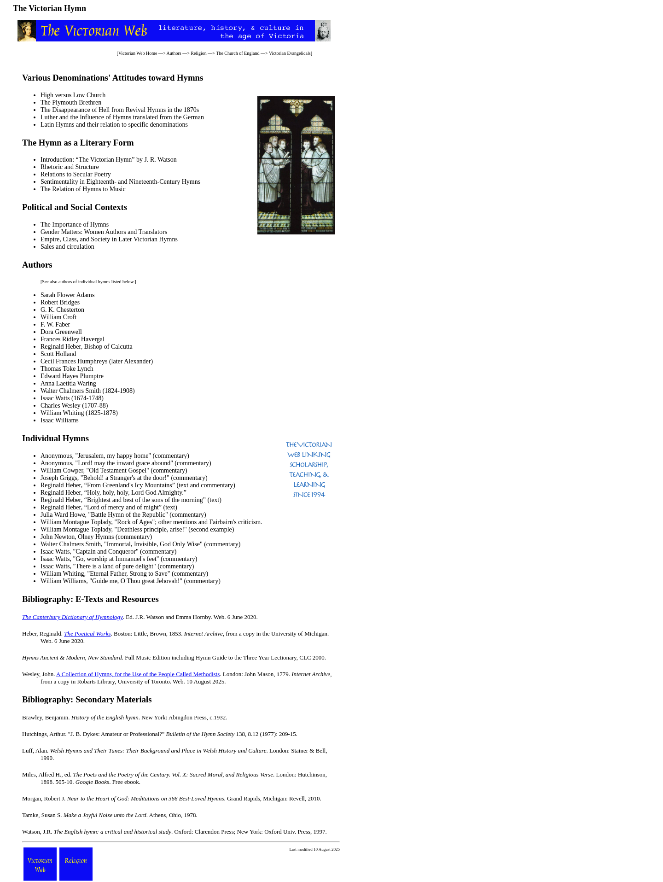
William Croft (58, 317)
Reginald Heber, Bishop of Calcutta (87, 346)
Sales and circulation (67, 246)
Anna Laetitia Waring (68, 383)
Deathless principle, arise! (150, 529)
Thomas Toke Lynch (67, 368)
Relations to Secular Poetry (76, 174)
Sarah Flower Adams (67, 295)
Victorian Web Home (137, 53)
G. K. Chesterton (62, 309)
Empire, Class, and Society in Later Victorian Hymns (109, 239)
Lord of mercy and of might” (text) (132, 507)
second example (211, 529)
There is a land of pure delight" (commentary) (135, 566)
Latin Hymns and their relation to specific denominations (114, 124)
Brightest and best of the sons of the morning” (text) (154, 499)
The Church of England (237, 53)
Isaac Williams (60, 420)
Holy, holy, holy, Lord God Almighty (134, 492)
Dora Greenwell (61, 331)
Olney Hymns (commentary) (115, 536)
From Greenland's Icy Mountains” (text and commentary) (161, 485)
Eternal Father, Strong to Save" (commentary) (149, 573)
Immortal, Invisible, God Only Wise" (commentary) (174, 544)
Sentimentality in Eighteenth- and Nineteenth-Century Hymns (120, 181)
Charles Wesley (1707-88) (74, 405)
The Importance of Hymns (75, 224)
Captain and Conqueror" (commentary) (126, 551)
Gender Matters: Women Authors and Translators (104, 231)
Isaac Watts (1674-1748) (72, 398)
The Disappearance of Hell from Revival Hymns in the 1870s (120, 109)
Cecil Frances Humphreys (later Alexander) (97, 361)
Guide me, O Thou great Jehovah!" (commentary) (156, 581)
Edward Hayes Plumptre (72, 376)
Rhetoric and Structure (70, 167)
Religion (198, 53)
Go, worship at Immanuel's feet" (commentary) (136, 558)
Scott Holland (58, 353)
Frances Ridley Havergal (73, 339)
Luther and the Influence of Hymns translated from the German (122, 117)
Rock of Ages (134, 522)
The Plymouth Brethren (71, 102)
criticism (249, 522)
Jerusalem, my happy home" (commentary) (133, 455)
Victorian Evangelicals (290, 53)
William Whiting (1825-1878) (79, 412)
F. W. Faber (55, 324)
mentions (185, 522)
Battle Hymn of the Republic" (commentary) (148, 514)
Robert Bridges (60, 302)
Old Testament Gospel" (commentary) (138, 470)
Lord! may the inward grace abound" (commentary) (144, 463)
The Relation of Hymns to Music (83, 189)
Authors (173, 53)
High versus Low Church (73, 95)
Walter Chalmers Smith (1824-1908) (88, 390)
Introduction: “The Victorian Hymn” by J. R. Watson (109, 159)
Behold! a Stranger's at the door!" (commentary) (145, 477)
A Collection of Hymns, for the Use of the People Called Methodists (138, 674)
